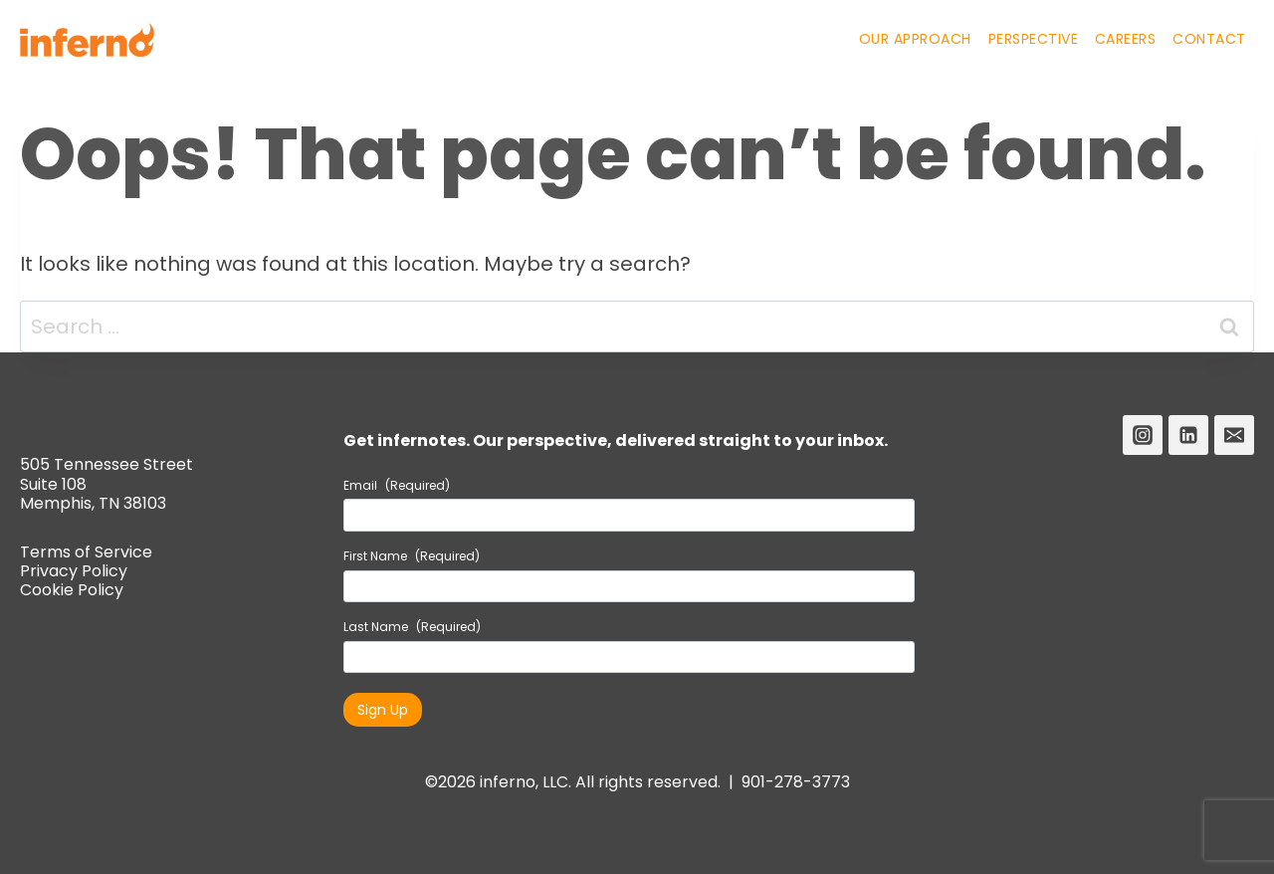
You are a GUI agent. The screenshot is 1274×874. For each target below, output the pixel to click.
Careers (1126, 39)
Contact (1209, 39)
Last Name (412, 627)
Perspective (1033, 39)
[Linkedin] (1188, 435)
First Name (411, 556)
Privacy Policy (73, 570)
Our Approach (915, 39)
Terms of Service (86, 552)
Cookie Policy (71, 589)
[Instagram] (1143, 435)
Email (396, 486)
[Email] (1234, 435)
